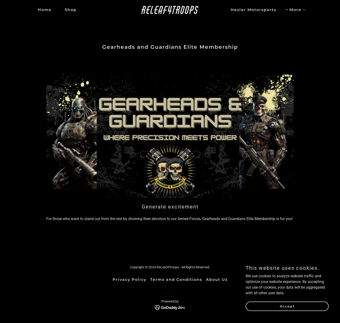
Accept (287, 313)
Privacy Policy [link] (129, 279)
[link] (170, 12)
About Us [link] (217, 279)
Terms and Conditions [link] (176, 279)
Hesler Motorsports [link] (253, 10)
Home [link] (44, 10)
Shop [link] (70, 10)
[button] (296, 10)
